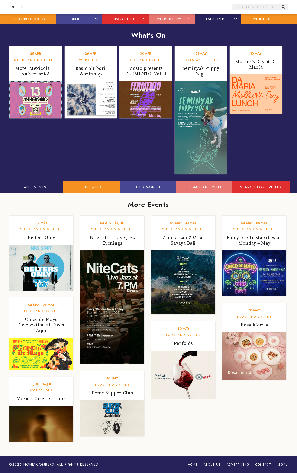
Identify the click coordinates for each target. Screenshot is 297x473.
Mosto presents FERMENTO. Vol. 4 (145, 71)
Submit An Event (204, 187)
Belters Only (41, 237)
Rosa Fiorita (254, 325)
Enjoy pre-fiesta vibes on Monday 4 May (254, 240)
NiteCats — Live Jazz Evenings (112, 240)
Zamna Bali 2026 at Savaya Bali (183, 240)
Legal (282, 465)
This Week (91, 187)
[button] (50, 19)
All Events (35, 187)
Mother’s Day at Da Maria (256, 64)
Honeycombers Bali (148, 7)
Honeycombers (38, 464)
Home (193, 465)
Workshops (90, 60)
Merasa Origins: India (41, 398)
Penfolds (183, 343)
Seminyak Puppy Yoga (201, 71)
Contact (263, 465)
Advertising (238, 465)
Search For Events (260, 187)
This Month (148, 187)
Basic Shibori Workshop (90, 71)
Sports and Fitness (201, 60)
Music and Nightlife (35, 60)
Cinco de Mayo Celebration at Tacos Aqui (41, 325)
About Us (212, 465)
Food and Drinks (145, 60)
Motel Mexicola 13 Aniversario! (35, 71)
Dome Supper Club (112, 393)
